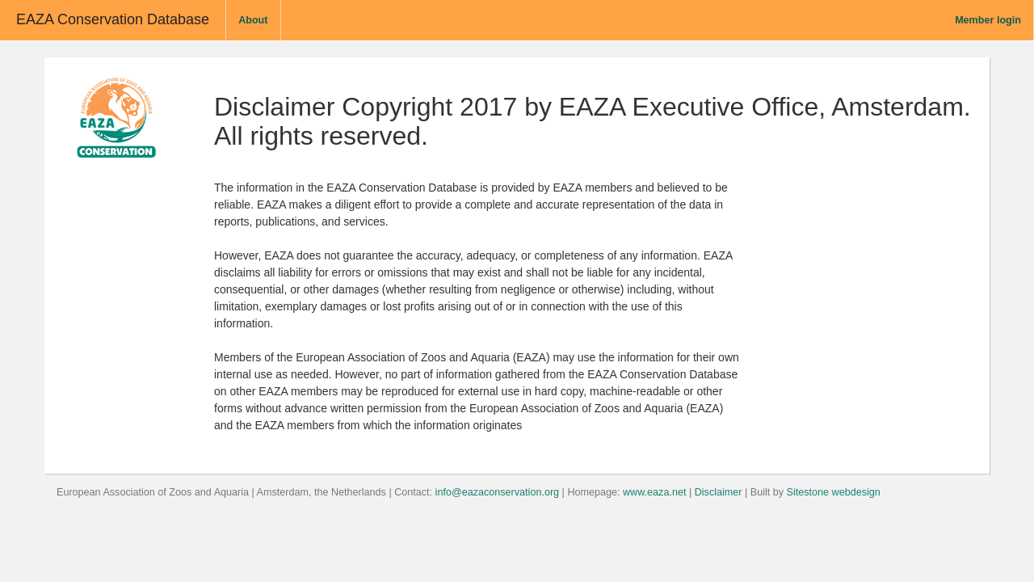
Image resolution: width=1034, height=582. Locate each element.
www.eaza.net (654, 492)
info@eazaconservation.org (497, 492)
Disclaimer (718, 492)
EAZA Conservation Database (112, 19)
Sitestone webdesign (834, 492)
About (252, 20)
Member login (988, 20)
